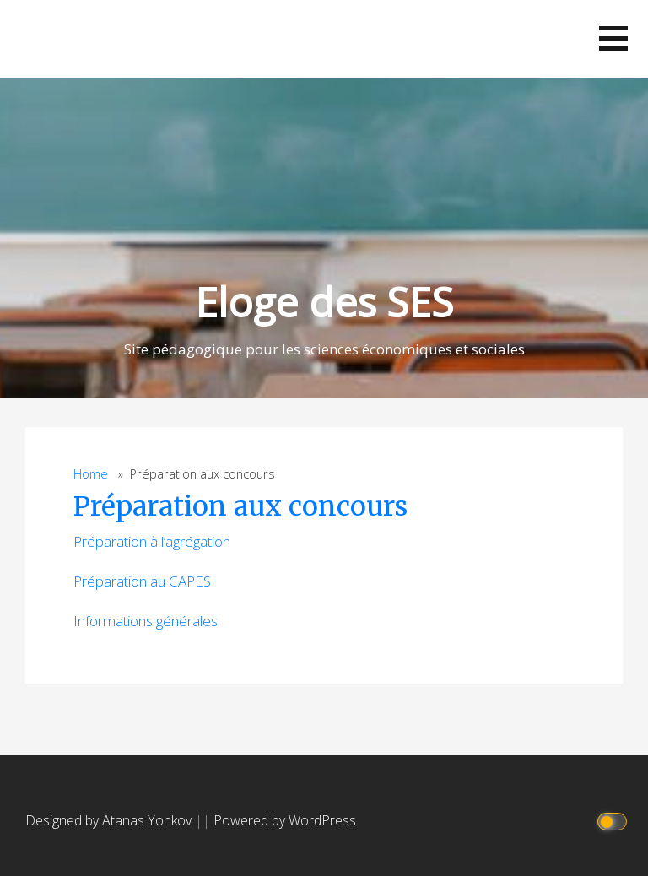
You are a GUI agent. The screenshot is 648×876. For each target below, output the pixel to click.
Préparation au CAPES (142, 581)
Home (90, 474)
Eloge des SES (324, 301)
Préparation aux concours (240, 506)
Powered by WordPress (284, 820)
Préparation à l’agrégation (151, 541)
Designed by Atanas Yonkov (110, 820)
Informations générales (145, 620)
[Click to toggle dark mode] (614, 820)
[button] (613, 38)
